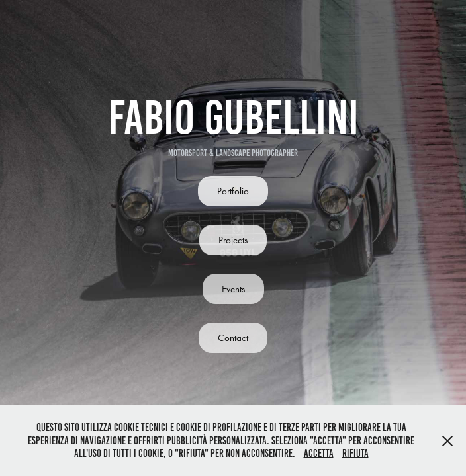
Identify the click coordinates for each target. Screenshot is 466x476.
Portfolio (233, 191)
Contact (233, 338)
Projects (233, 240)
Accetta (319, 453)
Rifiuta (355, 453)
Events (233, 289)
